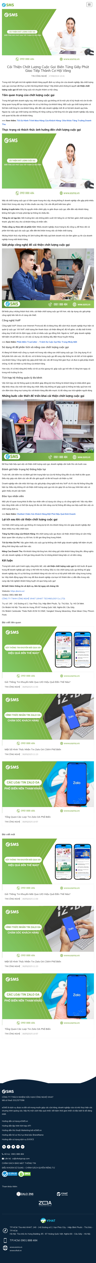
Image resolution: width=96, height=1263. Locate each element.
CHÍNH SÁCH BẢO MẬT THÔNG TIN (19, 1163)
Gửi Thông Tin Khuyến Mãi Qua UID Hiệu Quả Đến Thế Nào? (37, 681)
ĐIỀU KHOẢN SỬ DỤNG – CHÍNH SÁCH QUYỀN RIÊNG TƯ (28, 1167)
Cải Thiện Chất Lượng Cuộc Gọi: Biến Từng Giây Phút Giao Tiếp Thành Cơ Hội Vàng (48, 69)
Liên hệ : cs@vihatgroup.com (16, 1158)
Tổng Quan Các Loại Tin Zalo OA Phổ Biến (28, 816)
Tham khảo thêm (9, 1186)
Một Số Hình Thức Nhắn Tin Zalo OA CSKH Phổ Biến (33, 749)
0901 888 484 (29, 1240)
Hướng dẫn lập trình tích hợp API (16, 1126)
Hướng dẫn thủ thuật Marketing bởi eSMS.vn (22, 1130)
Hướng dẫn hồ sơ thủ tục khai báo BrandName (23, 1135)
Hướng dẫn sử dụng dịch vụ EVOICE (18, 1139)
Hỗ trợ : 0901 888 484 (13, 1154)
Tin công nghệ (39, 76)
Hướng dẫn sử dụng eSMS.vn (15, 1121)
